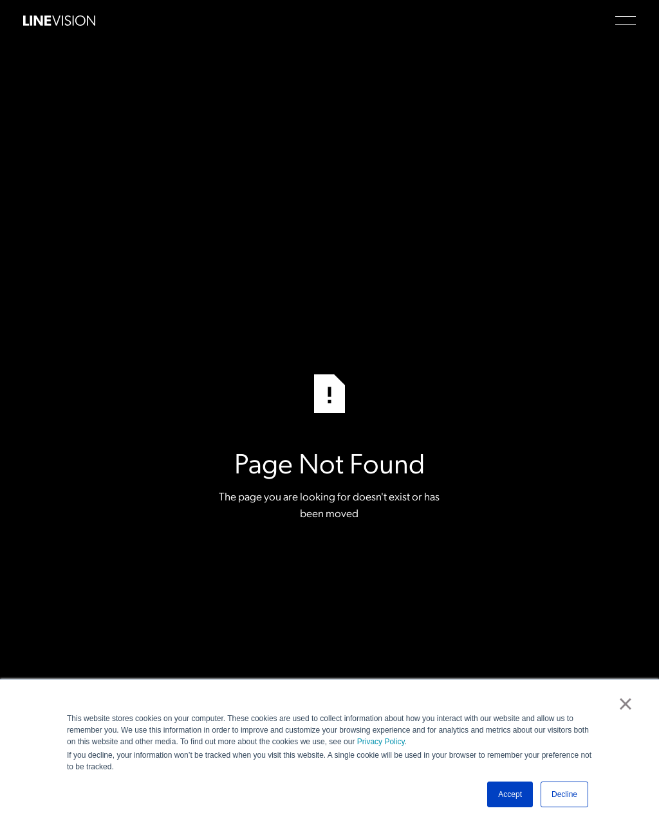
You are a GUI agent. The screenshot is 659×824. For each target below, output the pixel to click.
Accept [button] (510, 794)
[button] (625, 20)
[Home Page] (59, 20)
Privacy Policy (381, 741)
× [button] (625, 704)
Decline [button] (564, 794)
